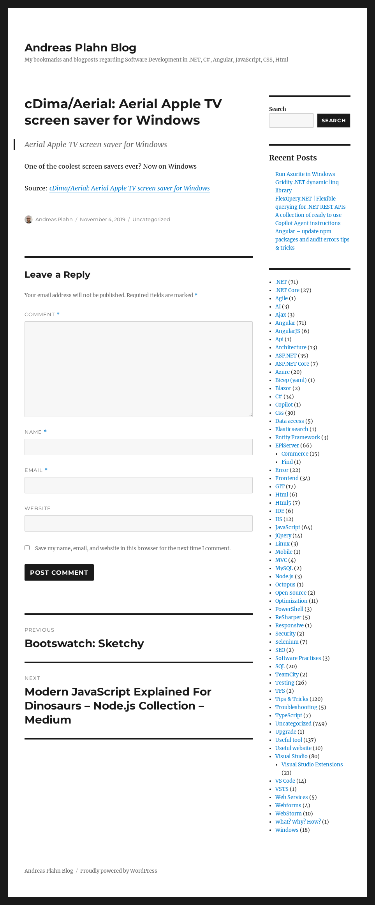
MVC (281, 560)
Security (285, 633)
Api (279, 339)
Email (36, 470)
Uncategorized (151, 219)
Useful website (293, 748)
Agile (281, 298)
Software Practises (298, 658)
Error (282, 470)
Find (287, 462)
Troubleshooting (296, 707)
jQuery (283, 535)
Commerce (295, 454)
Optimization (291, 601)
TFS (280, 691)
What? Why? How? (298, 822)
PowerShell (289, 609)
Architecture (290, 347)
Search (277, 109)
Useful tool (288, 740)
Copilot (284, 404)
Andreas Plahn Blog (81, 47)
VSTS (282, 789)
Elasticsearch (291, 429)
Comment (42, 314)
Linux (282, 544)
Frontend (287, 478)
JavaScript (287, 527)
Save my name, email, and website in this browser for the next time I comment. (133, 548)
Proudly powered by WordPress (118, 871)
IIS (278, 519)
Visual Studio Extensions (312, 764)
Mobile (283, 552)
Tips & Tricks (291, 699)
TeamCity (287, 674)
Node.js (284, 576)
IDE (279, 511)
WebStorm (288, 813)
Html (281, 494)
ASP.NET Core (292, 364)
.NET (281, 282)
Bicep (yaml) (291, 380)
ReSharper (288, 617)
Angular (285, 323)
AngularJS (287, 331)
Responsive (289, 625)
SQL (280, 666)
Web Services (291, 797)
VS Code (285, 781)
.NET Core (287, 290)
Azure (282, 372)
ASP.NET (286, 355)
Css (279, 413)
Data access (289, 421)
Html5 (283, 503)
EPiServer (287, 445)
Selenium (287, 642)
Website (38, 508)
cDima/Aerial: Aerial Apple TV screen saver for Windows (129, 188)
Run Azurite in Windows (305, 174)
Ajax (280, 315)
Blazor (283, 388)
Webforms (288, 805)
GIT (280, 486)
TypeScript (288, 715)
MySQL (284, 568)
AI (278, 306)
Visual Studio (291, 756)
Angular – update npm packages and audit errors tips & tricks (312, 239)
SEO (280, 650)
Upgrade (285, 732)
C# (278, 396)
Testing (284, 683)
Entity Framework (297, 437)
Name (36, 432)
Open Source (290, 593)
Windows (287, 830)
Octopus (285, 584)
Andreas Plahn (54, 219)
